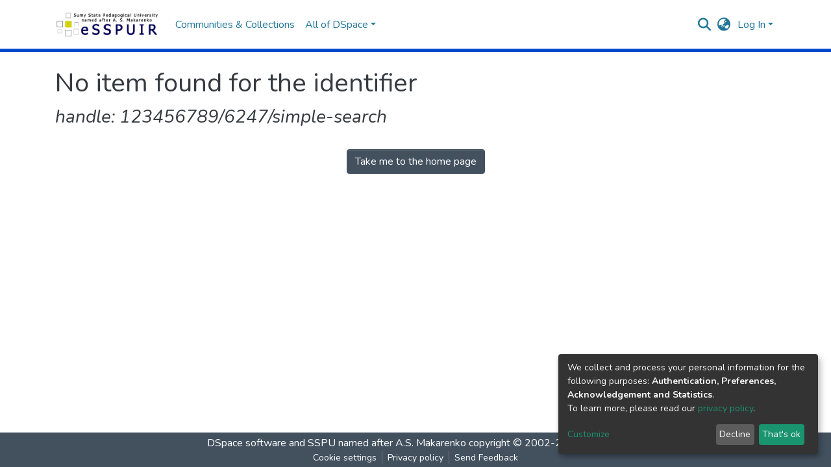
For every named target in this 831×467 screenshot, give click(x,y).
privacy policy (725, 408)
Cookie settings (345, 457)
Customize (588, 434)
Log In (751, 25)
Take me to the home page (416, 161)
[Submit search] (704, 24)
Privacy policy (415, 457)
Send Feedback (486, 457)
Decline (734, 434)
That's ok (781, 434)
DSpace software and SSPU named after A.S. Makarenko (336, 443)
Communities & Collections (235, 25)
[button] (724, 24)
